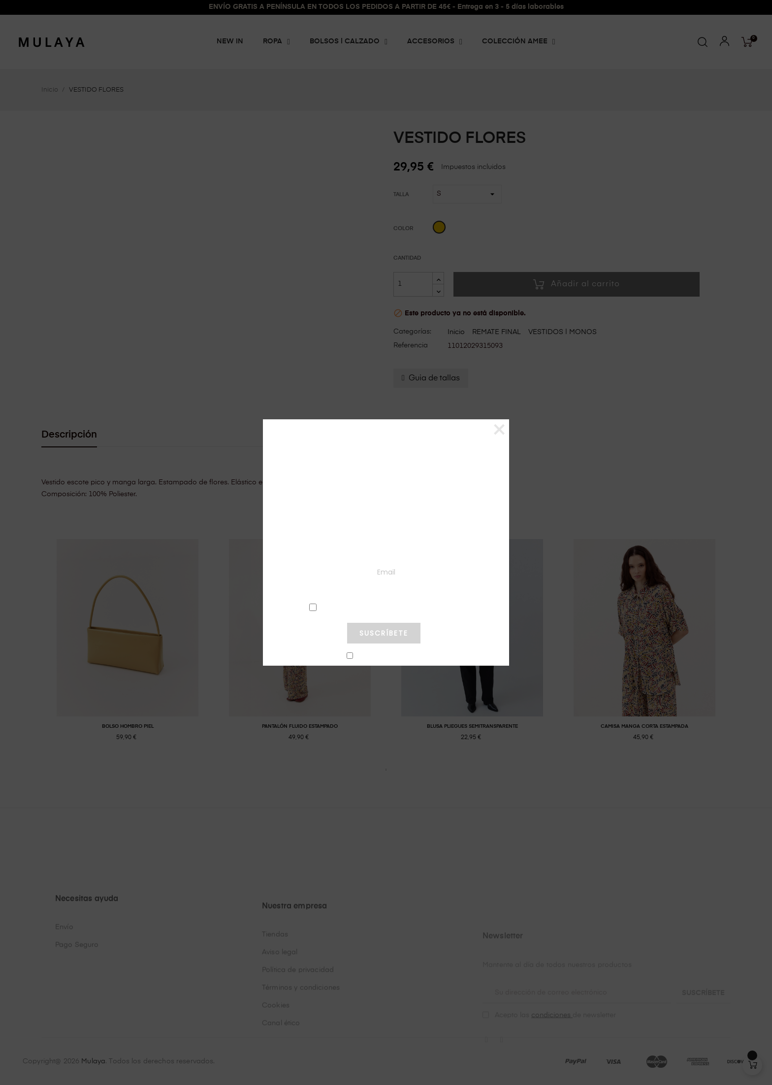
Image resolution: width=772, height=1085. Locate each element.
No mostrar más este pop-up (388, 656)
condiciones (383, 607)
